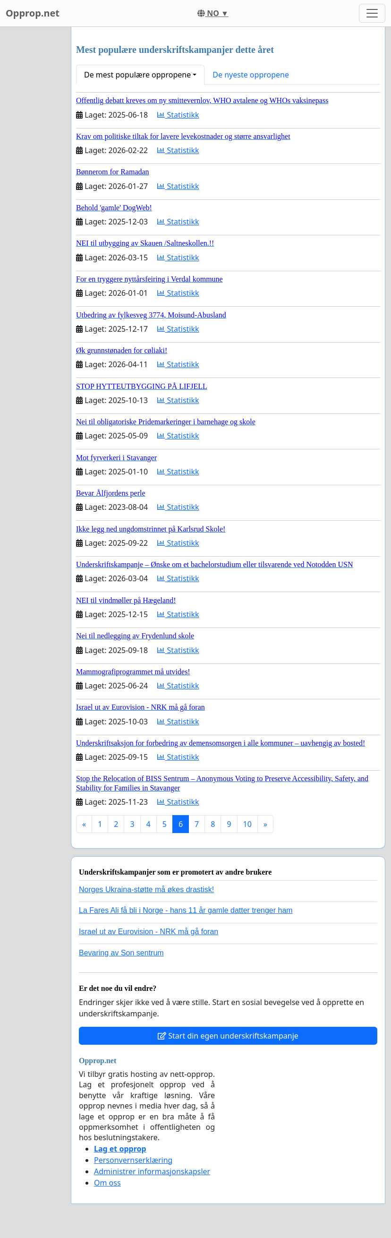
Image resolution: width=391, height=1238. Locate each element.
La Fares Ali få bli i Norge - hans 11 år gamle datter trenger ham (186, 910)
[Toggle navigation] (372, 13)
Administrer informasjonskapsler (152, 1171)
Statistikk (178, 115)
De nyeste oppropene (250, 74)
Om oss (107, 1183)
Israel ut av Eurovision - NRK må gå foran (148, 932)
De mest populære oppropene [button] (137, 74)
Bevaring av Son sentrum (121, 953)
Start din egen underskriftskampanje (228, 1036)
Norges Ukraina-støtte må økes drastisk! (146, 890)
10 (247, 824)
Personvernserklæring (133, 1160)
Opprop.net (33, 13)
